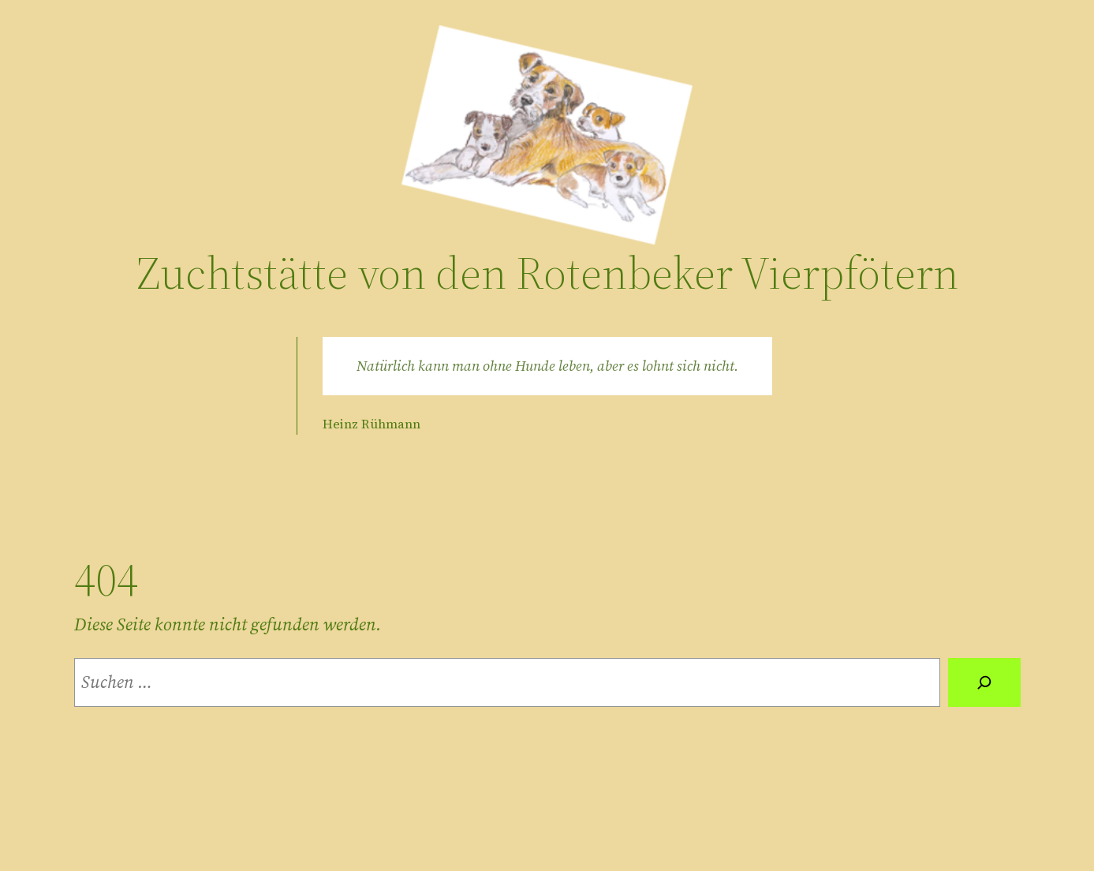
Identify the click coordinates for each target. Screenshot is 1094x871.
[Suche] (984, 682)
